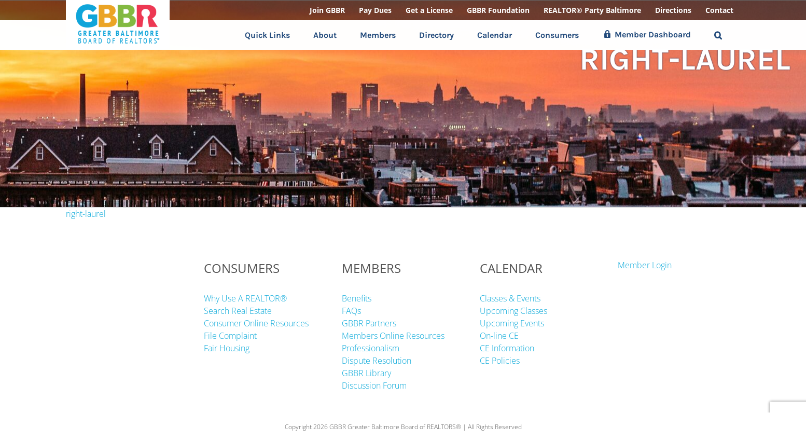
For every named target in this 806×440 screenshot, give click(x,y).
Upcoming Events (512, 323)
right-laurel (86, 213)
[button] (718, 35)
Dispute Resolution (376, 360)
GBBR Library (366, 373)
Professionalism (370, 348)
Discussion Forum (374, 385)
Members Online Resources (393, 335)
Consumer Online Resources (256, 323)
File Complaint (230, 335)
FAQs (351, 311)
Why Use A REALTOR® (245, 298)
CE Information (507, 348)
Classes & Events (510, 298)
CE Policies (500, 360)
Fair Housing (226, 348)
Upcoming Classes (513, 311)
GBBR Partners (369, 323)
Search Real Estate (238, 311)
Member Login (645, 265)
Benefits (356, 298)
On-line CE (499, 335)
